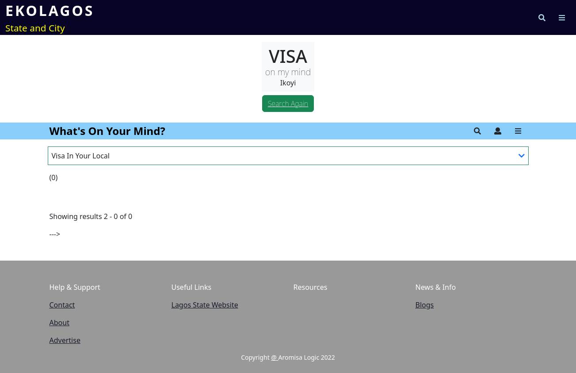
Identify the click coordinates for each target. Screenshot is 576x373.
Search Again (288, 103)
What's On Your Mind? (107, 130)
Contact (62, 305)
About (59, 322)
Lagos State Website (205, 305)
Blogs (425, 305)
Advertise (65, 340)
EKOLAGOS (49, 10)
